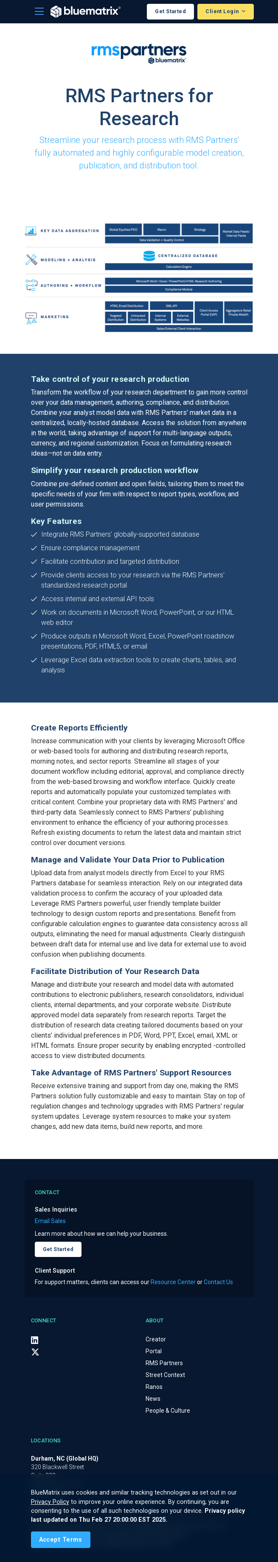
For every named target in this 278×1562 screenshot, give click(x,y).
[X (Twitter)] (35, 1352)
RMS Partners (164, 1363)
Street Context (165, 1375)
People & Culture (168, 1410)
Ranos (154, 1386)
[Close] (60, 1539)
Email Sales (50, 1221)
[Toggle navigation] (39, 12)
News (153, 1398)
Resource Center (173, 1282)
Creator (156, 1339)
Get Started (170, 11)
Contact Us (218, 1282)
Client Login (222, 11)
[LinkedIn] (35, 1339)
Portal (154, 1351)
